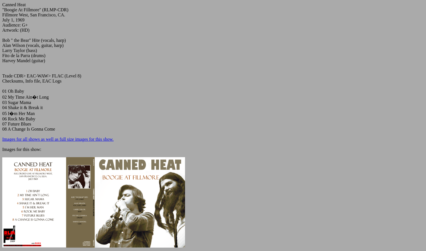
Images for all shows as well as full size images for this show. (58, 139)
